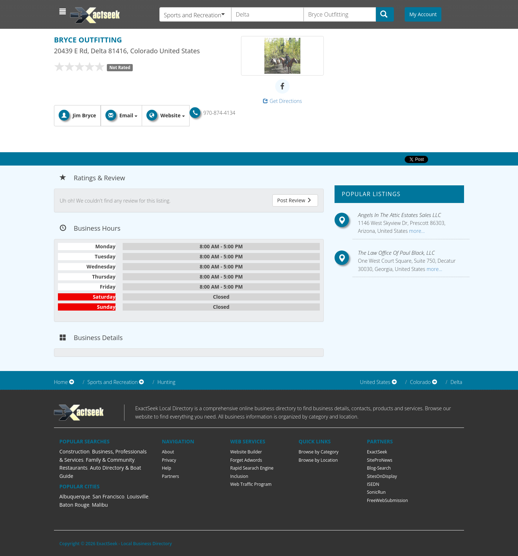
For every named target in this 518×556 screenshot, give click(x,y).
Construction (74, 451)
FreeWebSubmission (387, 500)
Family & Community (110, 459)
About (168, 452)
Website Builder (246, 452)
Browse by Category (318, 452)
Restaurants (73, 467)
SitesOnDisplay (382, 476)
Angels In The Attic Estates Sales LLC (399, 214)
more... (416, 230)
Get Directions (282, 101)
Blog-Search (379, 468)
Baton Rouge (74, 504)
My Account (423, 14)
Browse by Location (318, 460)
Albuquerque (74, 496)
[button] (63, 11)
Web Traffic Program (251, 484)
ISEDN (373, 484)
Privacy (169, 460)
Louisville (138, 496)
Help (166, 468)
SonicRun (376, 492)
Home (61, 382)
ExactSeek (377, 452)
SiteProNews (379, 460)
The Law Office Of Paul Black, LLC (396, 252)
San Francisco (108, 496)
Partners (170, 476)
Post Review (294, 200)
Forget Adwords (246, 460)
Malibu (100, 504)
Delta (456, 382)
